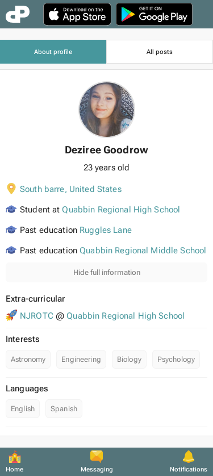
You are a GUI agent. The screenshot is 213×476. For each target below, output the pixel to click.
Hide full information (106, 272)
